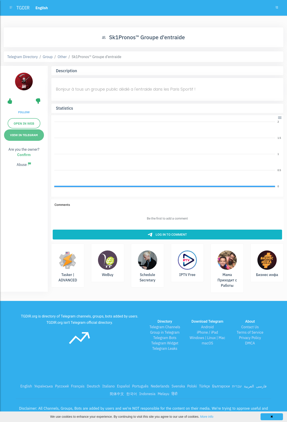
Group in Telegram (165, 332)
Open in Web (24, 124)
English (26, 386)
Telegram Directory (22, 56)
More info (206, 416)
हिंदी (174, 394)
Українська (43, 386)
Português (140, 386)
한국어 (131, 394)
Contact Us (250, 327)
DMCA (250, 343)
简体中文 (117, 394)
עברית (237, 386)
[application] (167, 154)
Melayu (163, 394)
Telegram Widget (164, 343)
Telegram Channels (164, 327)
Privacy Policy (250, 337)
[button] (279, 117)
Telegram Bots (164, 337)
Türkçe (204, 386)
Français (78, 386)
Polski (192, 386)
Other (62, 56)
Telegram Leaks (164, 348)
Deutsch (93, 386)
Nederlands (160, 386)
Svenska (178, 386)
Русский (62, 386)
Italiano (108, 386)
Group (48, 56)
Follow (24, 112)
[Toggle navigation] (276, 8)
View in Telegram (24, 135)
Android (207, 327)
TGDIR (23, 8)
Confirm (24, 154)
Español (123, 386)
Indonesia (147, 394)
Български (221, 386)
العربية (249, 386)
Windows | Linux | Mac (207, 337)
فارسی (261, 386)
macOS (207, 343)
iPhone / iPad (207, 332)
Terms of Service (250, 332)
